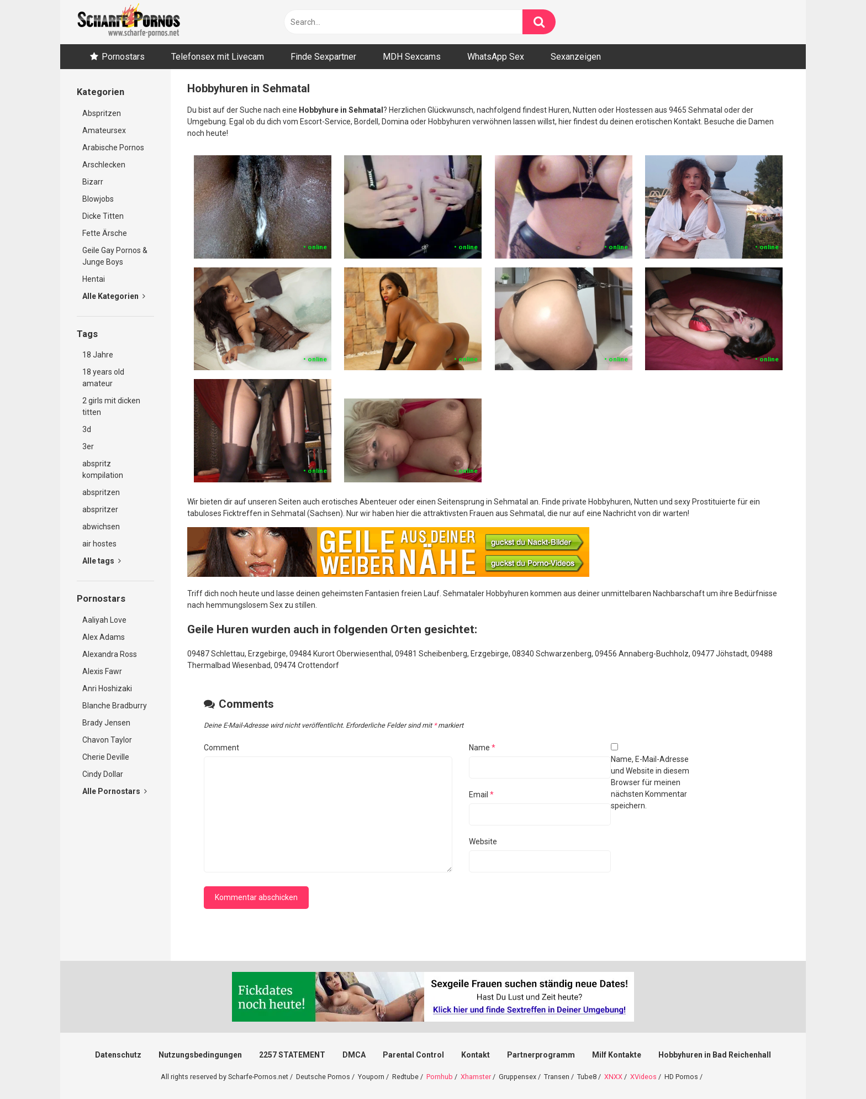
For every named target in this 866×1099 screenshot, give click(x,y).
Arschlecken (103, 164)
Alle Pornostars (114, 791)
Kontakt (475, 1054)
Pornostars (123, 56)
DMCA (354, 1054)
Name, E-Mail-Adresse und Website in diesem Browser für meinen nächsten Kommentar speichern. (650, 782)
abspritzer (100, 509)
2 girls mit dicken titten (111, 406)
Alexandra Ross (109, 654)
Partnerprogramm (541, 1054)
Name (482, 747)
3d (86, 429)
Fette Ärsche (104, 233)
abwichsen (101, 526)
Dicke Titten (103, 216)
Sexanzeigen (576, 56)
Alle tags (101, 560)
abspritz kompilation (102, 469)
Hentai (93, 279)
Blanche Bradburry (114, 705)
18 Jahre (97, 354)
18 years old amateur (103, 377)
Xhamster (476, 1076)
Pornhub (439, 1076)
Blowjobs (98, 198)
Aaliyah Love (104, 620)
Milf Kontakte (616, 1054)
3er (88, 446)
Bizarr (92, 181)
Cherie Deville (105, 757)
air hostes (99, 543)
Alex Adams (103, 637)
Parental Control (413, 1054)
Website (483, 841)
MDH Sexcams (412, 56)
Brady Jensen (106, 722)
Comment (221, 747)
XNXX (613, 1076)
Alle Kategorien (113, 296)
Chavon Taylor (107, 739)
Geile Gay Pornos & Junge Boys (114, 256)
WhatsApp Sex (495, 56)
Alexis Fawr (102, 671)
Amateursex (104, 130)
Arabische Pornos (113, 147)
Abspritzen (101, 113)
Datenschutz (118, 1054)
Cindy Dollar (102, 774)
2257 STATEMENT (292, 1054)
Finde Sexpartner (323, 56)
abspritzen (101, 492)
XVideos (643, 1076)
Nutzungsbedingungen (200, 1054)
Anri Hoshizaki (107, 688)
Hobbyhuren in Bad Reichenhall (714, 1054)
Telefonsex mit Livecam (217, 56)
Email (481, 794)
